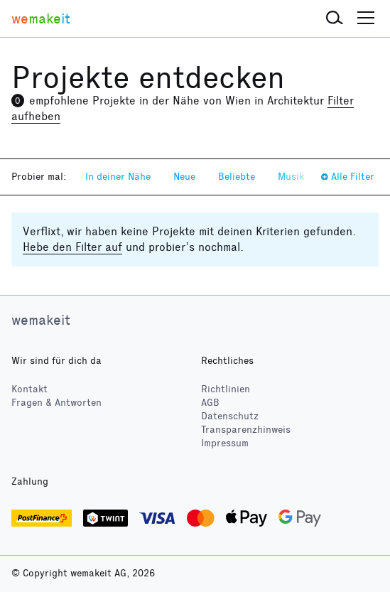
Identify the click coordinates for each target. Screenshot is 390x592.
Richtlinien (225, 389)
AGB (210, 403)
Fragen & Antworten (56, 403)
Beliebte (236, 177)
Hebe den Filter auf (72, 247)
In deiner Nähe (118, 177)
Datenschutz (230, 416)
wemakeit (40, 319)
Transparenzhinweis (246, 430)
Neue (184, 177)
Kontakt (29, 389)
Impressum (225, 443)
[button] (334, 18)
